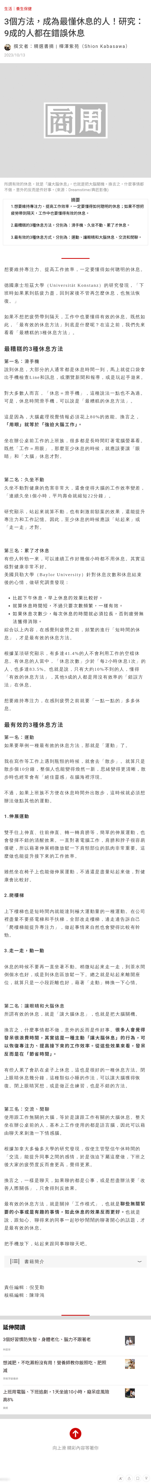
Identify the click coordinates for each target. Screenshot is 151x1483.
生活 (8, 8)
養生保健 (24, 8)
